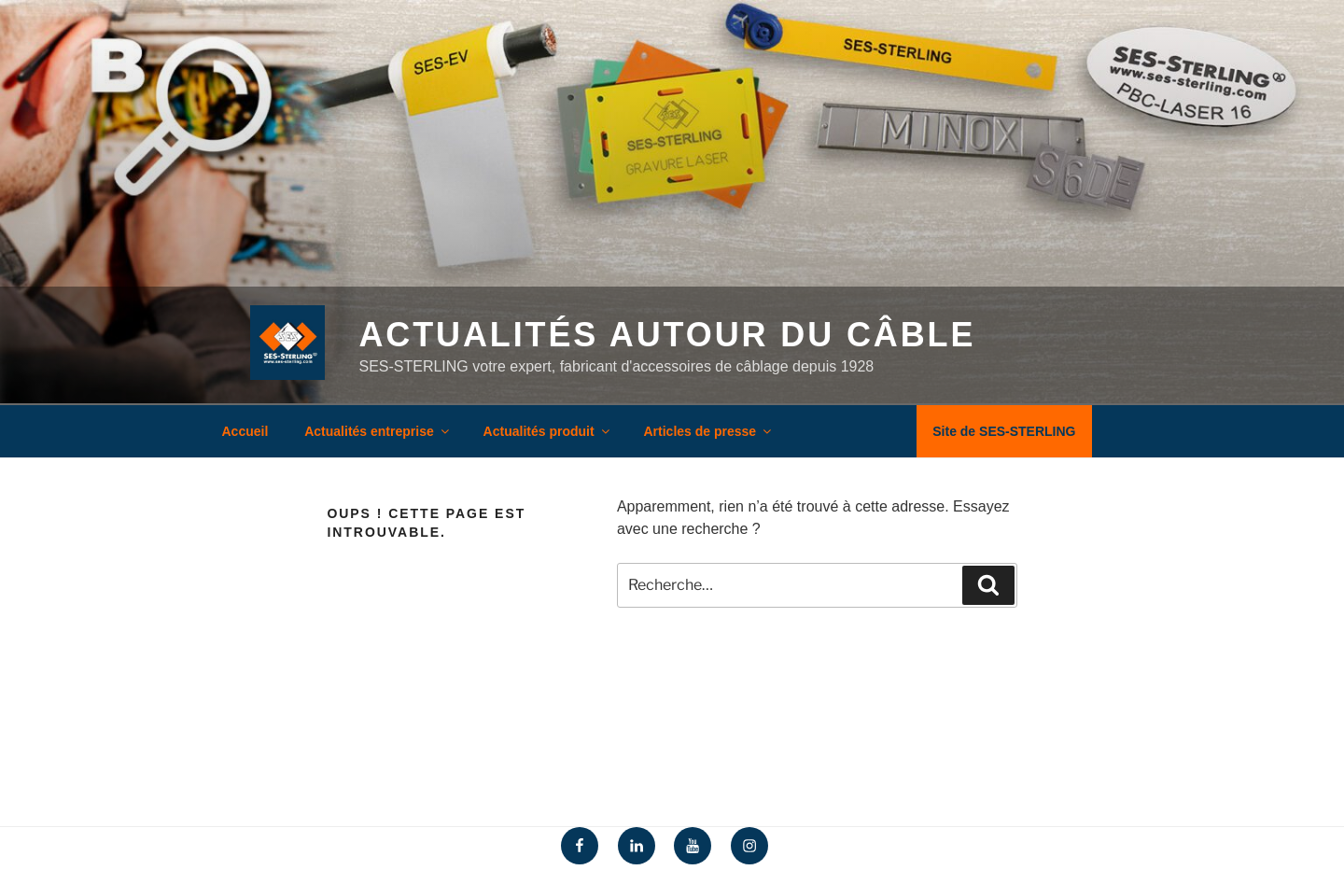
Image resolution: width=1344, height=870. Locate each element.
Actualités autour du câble (666, 335)
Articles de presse (709, 431)
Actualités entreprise (378, 431)
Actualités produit (547, 431)
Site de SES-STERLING (1003, 431)
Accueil (245, 431)
